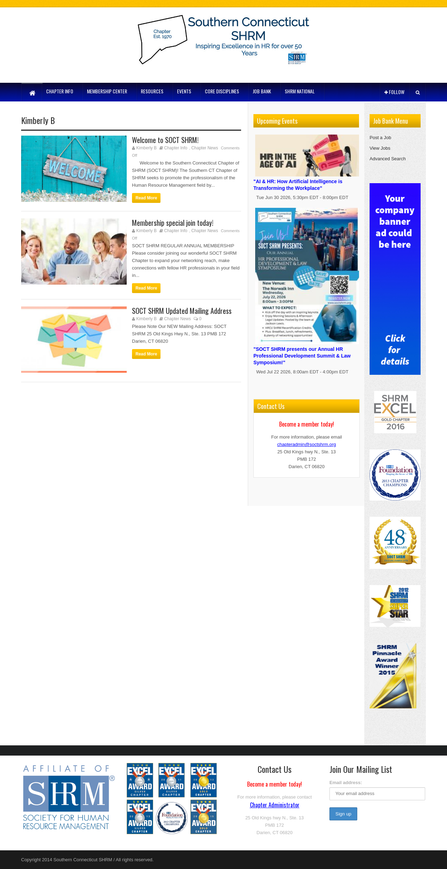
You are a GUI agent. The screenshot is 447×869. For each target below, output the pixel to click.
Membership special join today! (172, 222)
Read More (146, 197)
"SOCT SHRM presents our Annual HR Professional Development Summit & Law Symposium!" (307, 351)
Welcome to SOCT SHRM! (165, 140)
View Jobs (380, 148)
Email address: (345, 782)
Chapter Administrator (275, 805)
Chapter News (204, 147)
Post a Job (380, 137)
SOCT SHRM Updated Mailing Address (182, 310)
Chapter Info (175, 147)
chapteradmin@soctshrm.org (306, 444)
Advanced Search (388, 158)
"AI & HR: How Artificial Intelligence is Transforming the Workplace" (307, 180)
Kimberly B (146, 147)
